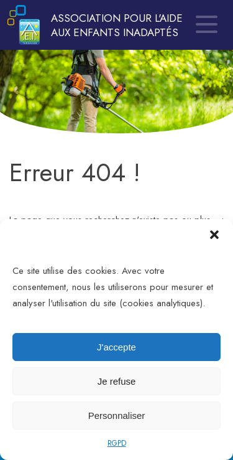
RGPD (116, 443)
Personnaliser (116, 415)
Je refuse (117, 381)
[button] (214, 234)
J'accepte (116, 347)
